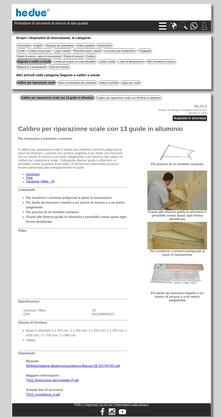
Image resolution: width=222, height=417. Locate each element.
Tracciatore (23, 45)
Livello (21, 50)
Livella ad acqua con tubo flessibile (74, 61)
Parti (29, 178)
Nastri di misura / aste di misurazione (39, 56)
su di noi (106, 405)
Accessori (33, 174)
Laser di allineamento (131, 61)
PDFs (78, 405)
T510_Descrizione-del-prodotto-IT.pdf (52, 380)
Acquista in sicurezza (190, 118)
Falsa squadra (85, 45)
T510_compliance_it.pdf (43, 394)
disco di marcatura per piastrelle (77, 82)
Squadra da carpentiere (60, 45)
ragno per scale (131, 82)
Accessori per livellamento (120, 50)
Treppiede (145, 50)
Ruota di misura (73, 56)
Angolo (38, 45)
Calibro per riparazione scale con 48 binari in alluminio (129, 97)
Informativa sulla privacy (132, 405)
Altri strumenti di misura (161, 61)
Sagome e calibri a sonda (34, 61)
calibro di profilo (109, 82)
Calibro (91, 56)
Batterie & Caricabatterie (31, 66)
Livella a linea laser (39, 50)
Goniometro (104, 45)
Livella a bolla (107, 61)
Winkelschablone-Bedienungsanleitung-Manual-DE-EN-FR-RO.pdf (73, 366)
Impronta (91, 405)
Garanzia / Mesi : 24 (40, 181)
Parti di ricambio (59, 66)
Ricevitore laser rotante (87, 50)
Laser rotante (62, 50)
